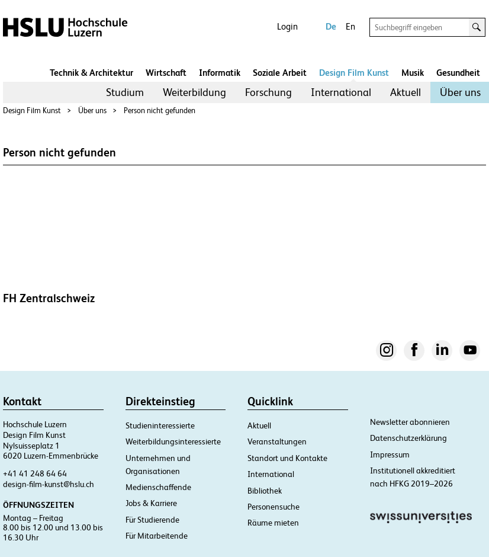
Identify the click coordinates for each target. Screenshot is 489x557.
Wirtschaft (166, 73)
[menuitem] (124, 92)
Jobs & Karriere (151, 503)
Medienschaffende (158, 487)
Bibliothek (264, 490)
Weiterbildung (194, 92)
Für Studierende (152, 519)
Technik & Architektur (91, 73)
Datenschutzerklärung (408, 438)
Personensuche (273, 506)
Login (287, 26)
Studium (125, 92)
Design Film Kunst (354, 73)
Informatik (219, 73)
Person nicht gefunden (159, 110)
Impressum (390, 454)
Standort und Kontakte (287, 458)
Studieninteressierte (160, 425)
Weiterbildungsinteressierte (173, 441)
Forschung (268, 92)
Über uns (460, 92)
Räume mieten (273, 522)
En (350, 26)
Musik (412, 73)
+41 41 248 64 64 (35, 473)
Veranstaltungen (277, 441)
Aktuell (405, 92)
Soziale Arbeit (280, 73)
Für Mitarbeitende (157, 535)
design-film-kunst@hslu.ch (48, 484)
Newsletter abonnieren (410, 422)
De (331, 26)
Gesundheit (458, 73)
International (341, 92)
